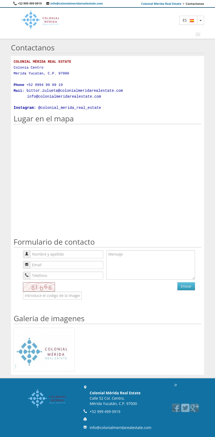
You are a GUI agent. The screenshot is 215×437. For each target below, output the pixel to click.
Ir (175, 384)
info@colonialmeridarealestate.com (74, 3)
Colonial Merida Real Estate (161, 4)
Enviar (186, 286)
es (188, 20)
